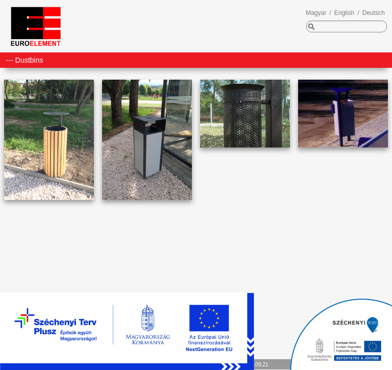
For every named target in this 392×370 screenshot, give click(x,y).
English (344, 12)
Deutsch (373, 12)
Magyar (316, 12)
